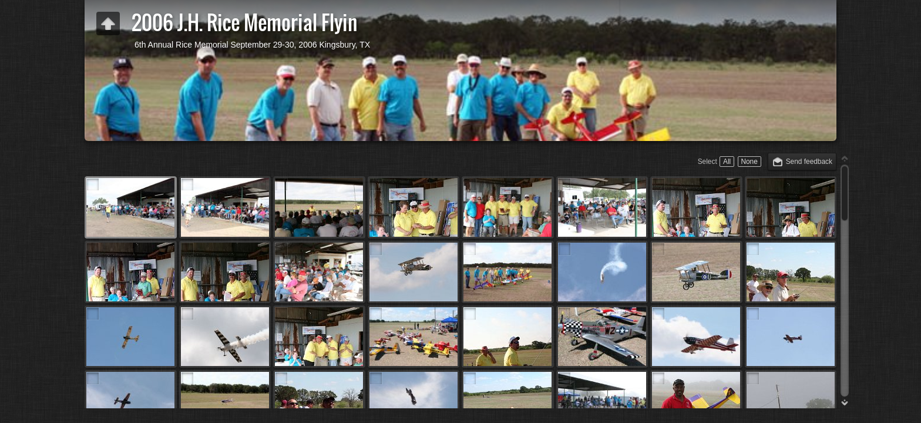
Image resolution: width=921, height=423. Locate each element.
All (727, 161)
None (749, 161)
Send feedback (809, 161)
